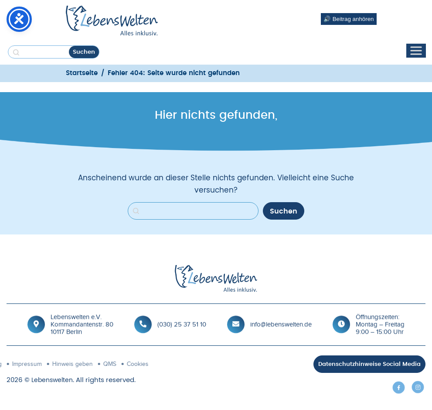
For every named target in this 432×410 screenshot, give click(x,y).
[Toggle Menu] (416, 51)
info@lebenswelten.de (281, 323)
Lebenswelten (52, 380)
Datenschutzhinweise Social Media (369, 364)
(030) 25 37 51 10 (181, 323)
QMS (38, 364)
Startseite (82, 73)
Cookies (67, 364)
